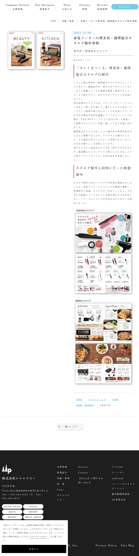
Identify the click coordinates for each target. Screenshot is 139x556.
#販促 (79, 399)
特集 (84, 6)
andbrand (118, 478)
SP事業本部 (119, 499)
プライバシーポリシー (39, 536)
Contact (125, 6)
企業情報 (62, 466)
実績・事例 (68, 21)
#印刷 (115, 399)
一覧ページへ (70, 426)
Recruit (83, 466)
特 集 (61, 483)
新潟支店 (12, 512)
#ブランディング (97, 399)
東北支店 (33, 506)
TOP (53, 21)
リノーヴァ (118, 472)
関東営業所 (33, 512)
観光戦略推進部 (121, 494)
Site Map (127, 545)
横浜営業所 (12, 517)
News (60, 489)
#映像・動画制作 (85, 405)
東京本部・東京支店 (12, 506)
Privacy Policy (106, 545)
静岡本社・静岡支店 (33, 517)
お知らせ (67, 6)
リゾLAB (117, 466)
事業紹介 (62, 472)
